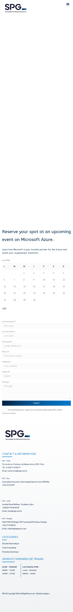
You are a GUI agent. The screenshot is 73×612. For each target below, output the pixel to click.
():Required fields (9, 413)
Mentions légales (42, 593)
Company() (6, 362)
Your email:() (7, 342)
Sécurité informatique (10, 543)
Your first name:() (8, 321)
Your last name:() (8, 331)
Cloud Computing (9, 547)
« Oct (4, 308)
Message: (5, 382)
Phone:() (5, 352)
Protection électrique (10, 552)
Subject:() (6, 372)
